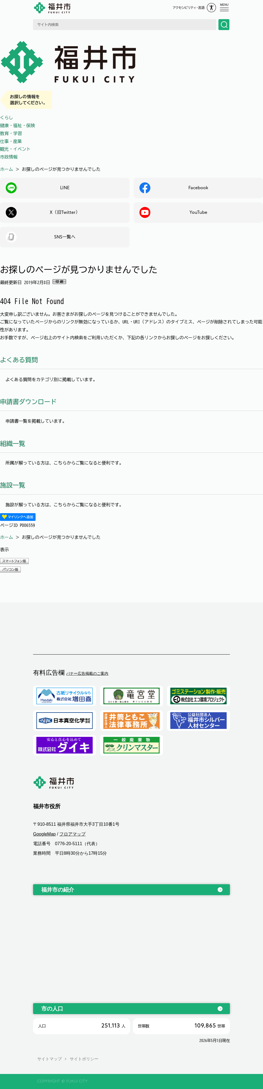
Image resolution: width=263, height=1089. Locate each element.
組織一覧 (12, 443)
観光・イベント (15, 149)
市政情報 (8, 157)
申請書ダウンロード (28, 402)
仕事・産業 (11, 141)
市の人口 (52, 1009)
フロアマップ (72, 834)
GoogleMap (44, 834)
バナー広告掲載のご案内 (87, 673)
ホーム (6, 169)
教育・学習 (11, 133)
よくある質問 (19, 360)
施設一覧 (12, 485)
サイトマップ (49, 1058)
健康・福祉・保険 (17, 125)
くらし (6, 117)
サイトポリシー (84, 1058)
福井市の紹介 (57, 890)
